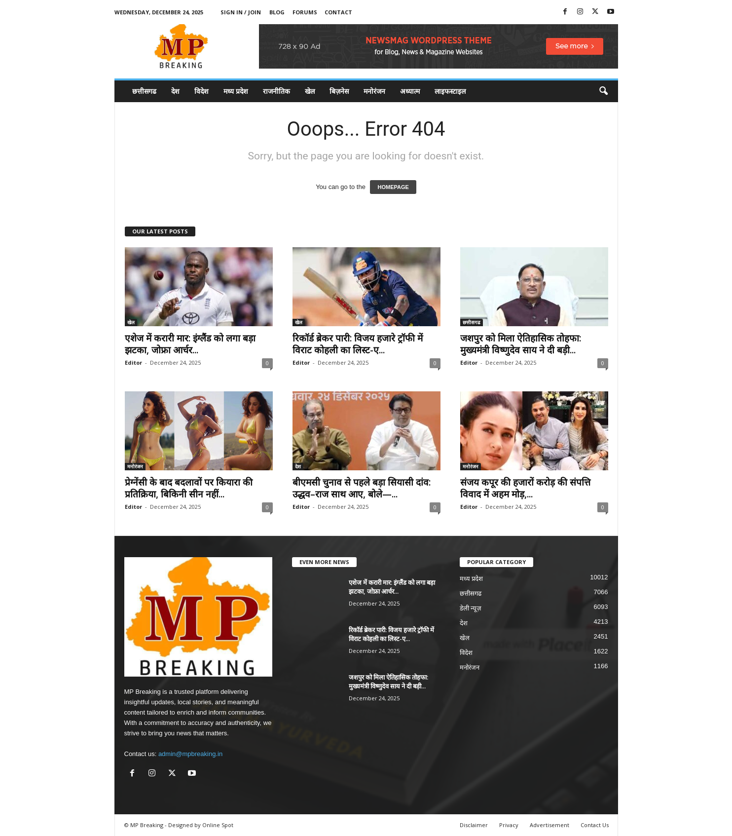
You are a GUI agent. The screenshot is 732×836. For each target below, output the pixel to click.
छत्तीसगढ (144, 91)
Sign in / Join (240, 12)
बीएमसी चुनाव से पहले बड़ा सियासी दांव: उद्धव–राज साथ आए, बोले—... (362, 488)
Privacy (508, 825)
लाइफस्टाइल (450, 91)
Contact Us (595, 825)
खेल (310, 91)
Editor (133, 362)
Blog (277, 12)
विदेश (201, 91)
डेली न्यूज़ (471, 608)
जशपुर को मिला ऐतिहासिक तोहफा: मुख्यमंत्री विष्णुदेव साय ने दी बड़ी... (520, 344)
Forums (305, 12)
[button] (603, 91)
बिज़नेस (339, 91)
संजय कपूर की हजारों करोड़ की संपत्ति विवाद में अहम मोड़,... (525, 488)
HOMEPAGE (392, 187)
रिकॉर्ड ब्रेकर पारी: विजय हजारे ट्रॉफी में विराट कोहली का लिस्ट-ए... (358, 344)
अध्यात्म (410, 91)
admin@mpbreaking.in (190, 754)
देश (175, 91)
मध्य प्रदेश (235, 91)
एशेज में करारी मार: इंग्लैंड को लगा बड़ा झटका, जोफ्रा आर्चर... (190, 344)
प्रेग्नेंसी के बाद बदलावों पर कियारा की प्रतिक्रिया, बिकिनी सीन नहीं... (189, 488)
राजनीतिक (276, 91)
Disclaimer (474, 825)
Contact (338, 12)
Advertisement (549, 825)
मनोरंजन (374, 91)
